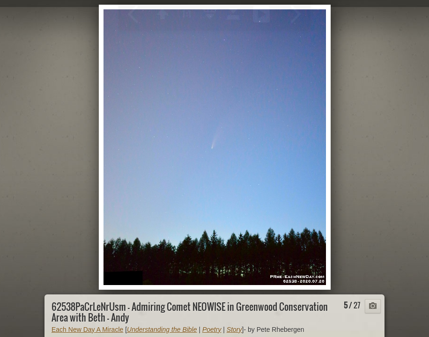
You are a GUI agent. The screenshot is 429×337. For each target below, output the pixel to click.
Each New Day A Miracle (87, 329)
